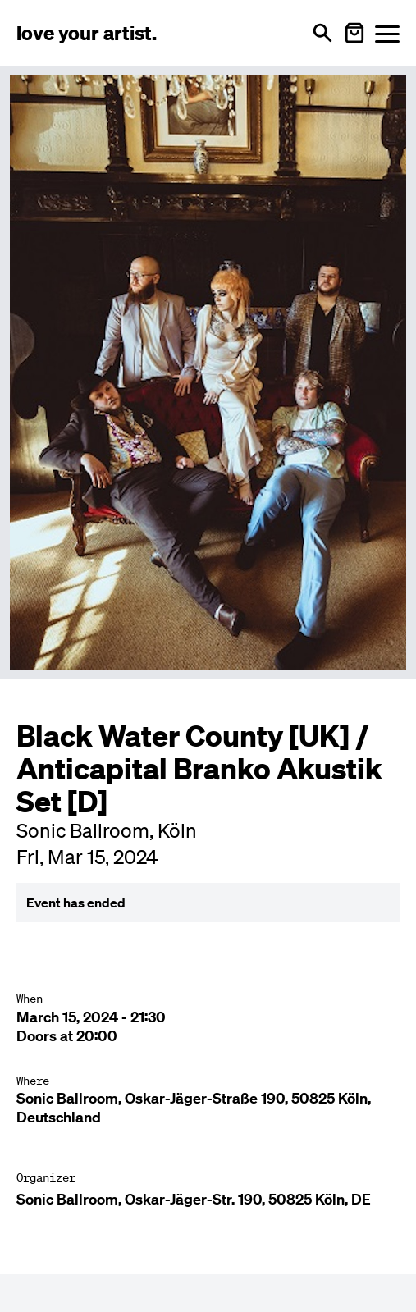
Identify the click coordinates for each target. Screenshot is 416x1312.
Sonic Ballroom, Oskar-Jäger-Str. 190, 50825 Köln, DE (193, 1199)
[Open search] (322, 32)
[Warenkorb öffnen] (354, 32)
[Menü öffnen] (387, 33)
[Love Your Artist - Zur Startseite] (86, 33)
